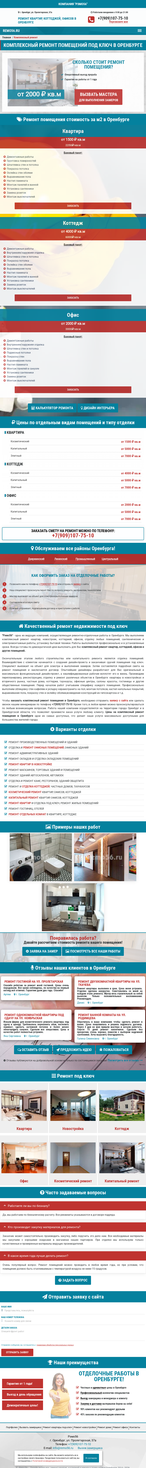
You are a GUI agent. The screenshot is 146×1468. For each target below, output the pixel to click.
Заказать (73, 205)
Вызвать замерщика (30, 1422)
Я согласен (91, 1458)
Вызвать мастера (98, 97)
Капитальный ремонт (23, 796)
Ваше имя (6, 1301)
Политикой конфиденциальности (48, 1461)
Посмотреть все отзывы (125, 1056)
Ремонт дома (104, 1422)
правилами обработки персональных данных (55, 1340)
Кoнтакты (135, 1422)
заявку (77, 583)
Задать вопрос (73, 1276)
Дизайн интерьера (98, 408)
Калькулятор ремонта (52, 408)
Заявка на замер (42, 950)
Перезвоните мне (118, 22)
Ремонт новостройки (85, 1422)
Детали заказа (9, 1322)
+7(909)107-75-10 (113, 18)
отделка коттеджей (36, 785)
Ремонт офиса (120, 1422)
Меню (139, 29)
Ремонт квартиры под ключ (57, 1422)
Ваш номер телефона (12, 1311)
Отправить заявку (17, 1346)
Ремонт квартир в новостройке (30, 762)
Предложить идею (74, 1047)
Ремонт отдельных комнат (27, 812)
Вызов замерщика (90, 1442)
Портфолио (12, 1422)
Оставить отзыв (33, 1047)
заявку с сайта (119, 699)
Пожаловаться (114, 1047)
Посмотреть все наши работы (93, 950)
